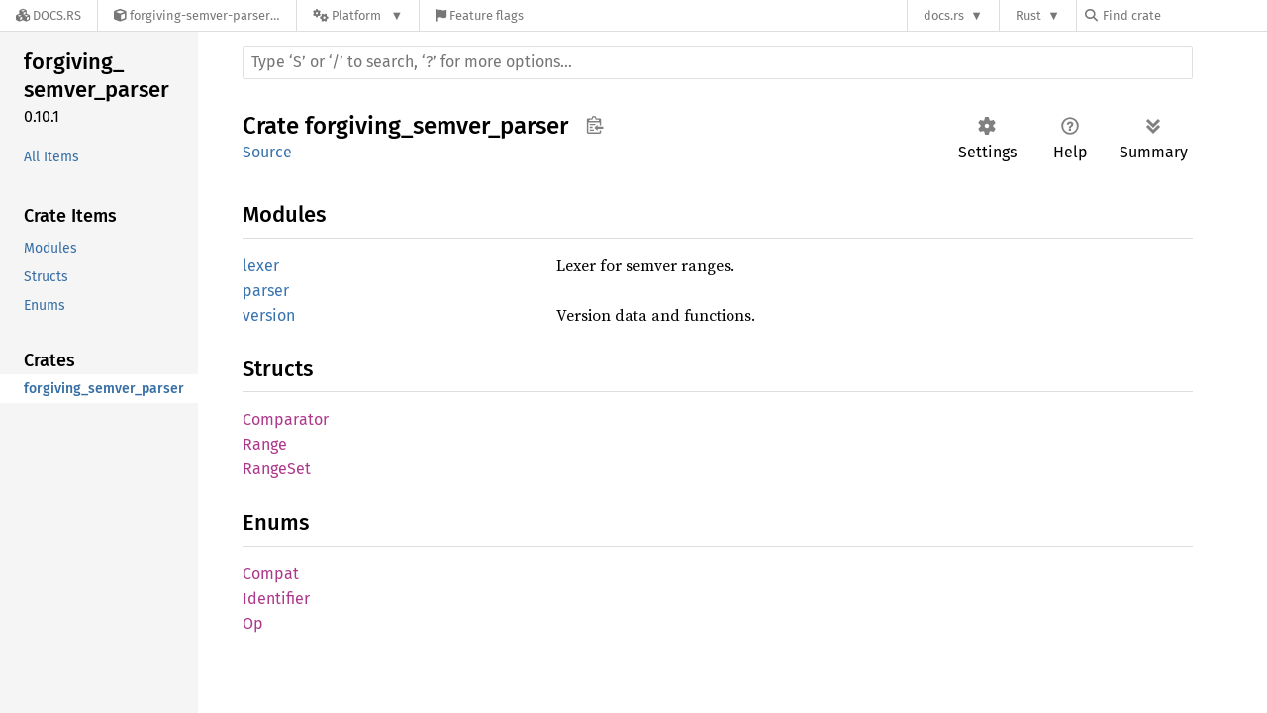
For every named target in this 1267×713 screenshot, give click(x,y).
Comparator (286, 419)
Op (253, 623)
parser (266, 290)
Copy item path (594, 125)
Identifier (276, 598)
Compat (271, 573)
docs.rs (944, 15)
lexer (261, 265)
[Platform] (358, 15)
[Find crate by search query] (1184, 15)
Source (267, 152)
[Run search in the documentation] (718, 62)
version (269, 315)
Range (265, 444)
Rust (1028, 15)
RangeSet (277, 468)
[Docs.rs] (48, 15)
